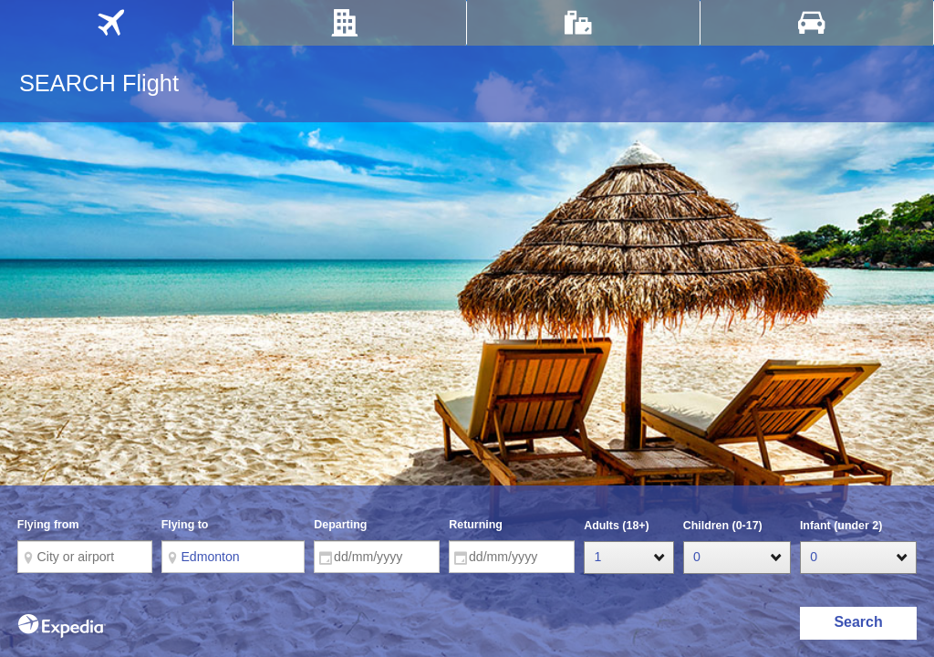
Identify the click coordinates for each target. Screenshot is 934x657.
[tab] (116, 23)
